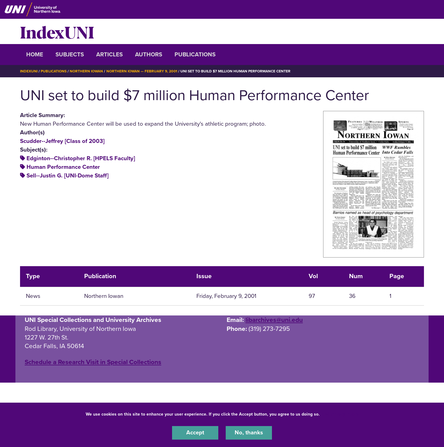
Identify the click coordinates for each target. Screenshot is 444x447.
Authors (148, 54)
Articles (109, 54)
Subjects (70, 54)
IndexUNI (57, 31)
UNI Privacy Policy (340, 414)
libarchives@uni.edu (274, 319)
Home (34, 54)
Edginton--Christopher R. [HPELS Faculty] (81, 158)
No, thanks (249, 432)
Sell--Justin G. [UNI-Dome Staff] (68, 175)
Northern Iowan (86, 71)
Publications (195, 54)
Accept (195, 432)
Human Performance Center (63, 167)
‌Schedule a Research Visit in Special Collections (93, 362)
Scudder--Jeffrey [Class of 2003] (62, 140)
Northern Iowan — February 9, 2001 (141, 71)
